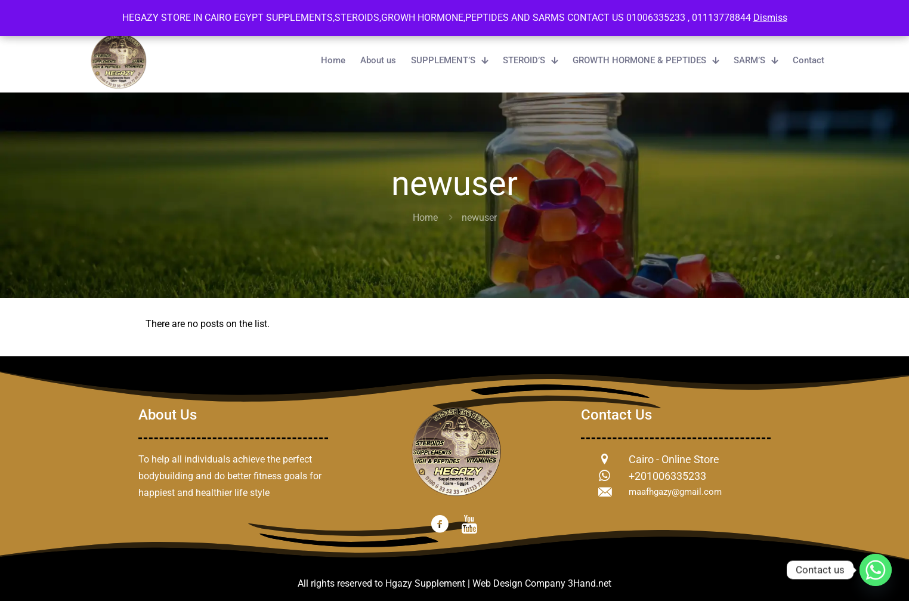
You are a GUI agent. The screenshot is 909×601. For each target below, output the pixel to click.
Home (425, 217)
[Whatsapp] (875, 570)
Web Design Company (518, 583)
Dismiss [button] (770, 17)
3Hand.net (589, 583)
